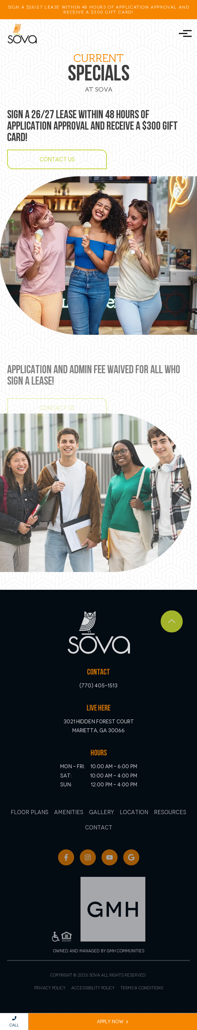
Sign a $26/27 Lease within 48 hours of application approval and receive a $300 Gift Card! (99, 10)
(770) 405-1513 (98, 692)
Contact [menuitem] (98, 836)
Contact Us (57, 159)
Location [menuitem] (134, 820)
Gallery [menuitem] (101, 820)
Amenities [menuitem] (68, 820)
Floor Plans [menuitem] (29, 820)
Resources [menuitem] (170, 820)
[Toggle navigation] (183, 33)
